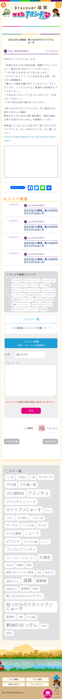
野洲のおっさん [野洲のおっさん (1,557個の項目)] (22, 625)
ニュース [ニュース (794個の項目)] (32, 533)
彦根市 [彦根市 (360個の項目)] (19, 565)
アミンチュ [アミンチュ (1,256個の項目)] (38, 493)
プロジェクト (31, 30)
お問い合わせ (13, 684)
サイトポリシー (37, 684)
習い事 (43, 309)
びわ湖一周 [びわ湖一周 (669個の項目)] (28, 484)
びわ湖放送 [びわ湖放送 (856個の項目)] (15, 493)
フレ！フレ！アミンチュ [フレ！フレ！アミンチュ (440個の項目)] (20, 558)
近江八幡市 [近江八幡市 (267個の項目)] (31, 617)
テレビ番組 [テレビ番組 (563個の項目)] (13, 533)
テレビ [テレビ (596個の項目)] (42, 525)
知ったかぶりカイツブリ (42, 304)
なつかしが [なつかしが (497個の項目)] (46, 477)
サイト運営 (37, 679)
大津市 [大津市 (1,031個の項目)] (45, 557)
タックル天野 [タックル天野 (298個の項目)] (28, 525)
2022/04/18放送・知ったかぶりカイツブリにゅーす (41, 211)
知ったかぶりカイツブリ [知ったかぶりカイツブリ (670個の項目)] (24, 596)
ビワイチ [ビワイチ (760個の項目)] (13, 541)
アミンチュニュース (31, 280)
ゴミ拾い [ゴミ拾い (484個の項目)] (22, 518)
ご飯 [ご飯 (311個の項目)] (33, 477)
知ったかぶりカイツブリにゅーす (25, 309)
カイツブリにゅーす (20, 285)
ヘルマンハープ (49, 290)
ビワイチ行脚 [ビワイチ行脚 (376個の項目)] (31, 541)
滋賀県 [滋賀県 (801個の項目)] (41, 580)
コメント (12, 363)
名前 (7, 354)
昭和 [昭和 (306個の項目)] (39, 572)
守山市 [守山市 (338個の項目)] (9, 565)
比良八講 (49, 299)
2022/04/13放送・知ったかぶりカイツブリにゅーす (41, 244)
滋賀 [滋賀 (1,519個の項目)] (27, 580)
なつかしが (16, 280)
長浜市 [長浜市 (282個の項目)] (44, 626)
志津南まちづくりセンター (22, 299)
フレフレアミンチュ (31, 290)
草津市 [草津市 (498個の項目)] (10, 617)
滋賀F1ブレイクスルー (21, 304)
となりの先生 (31, 22)
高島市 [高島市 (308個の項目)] (9, 633)
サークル (34, 285)
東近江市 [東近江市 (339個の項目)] (49, 572)
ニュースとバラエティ (50, 30)
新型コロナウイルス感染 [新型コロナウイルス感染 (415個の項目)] (20, 572)
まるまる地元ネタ (11, 30)
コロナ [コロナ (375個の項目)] (9, 518)
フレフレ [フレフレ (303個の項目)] (45, 541)
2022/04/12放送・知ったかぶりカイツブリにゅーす (41, 260)
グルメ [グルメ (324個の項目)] (48, 510)
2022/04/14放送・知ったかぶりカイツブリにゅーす (41, 228)
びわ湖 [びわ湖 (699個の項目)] (11, 484)
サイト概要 (13, 679)
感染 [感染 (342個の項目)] (29, 565)
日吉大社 (39, 299)
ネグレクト (16, 290)
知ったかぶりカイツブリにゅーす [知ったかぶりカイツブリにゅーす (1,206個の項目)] (29, 607)
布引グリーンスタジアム (45, 295)
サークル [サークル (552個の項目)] (12, 525)
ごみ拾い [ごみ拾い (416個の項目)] (22, 477)
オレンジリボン (49, 280)
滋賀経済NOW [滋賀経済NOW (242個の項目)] (11, 589)
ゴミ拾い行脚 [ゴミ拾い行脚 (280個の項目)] (37, 518)
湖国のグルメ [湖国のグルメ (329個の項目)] (12, 581)
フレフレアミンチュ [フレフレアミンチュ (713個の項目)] (21, 549)
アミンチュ (51, 428)
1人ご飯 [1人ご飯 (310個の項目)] (10, 477)
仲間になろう (50, 22)
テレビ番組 (45, 285)
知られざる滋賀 (11, 22)
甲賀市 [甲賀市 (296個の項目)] (35, 589)
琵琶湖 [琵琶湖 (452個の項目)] (25, 588)
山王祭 (30, 295)
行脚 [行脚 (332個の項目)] (20, 617)
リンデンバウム (18, 295)
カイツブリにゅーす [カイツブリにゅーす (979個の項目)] (23, 509)
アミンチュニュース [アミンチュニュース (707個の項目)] (21, 501)
